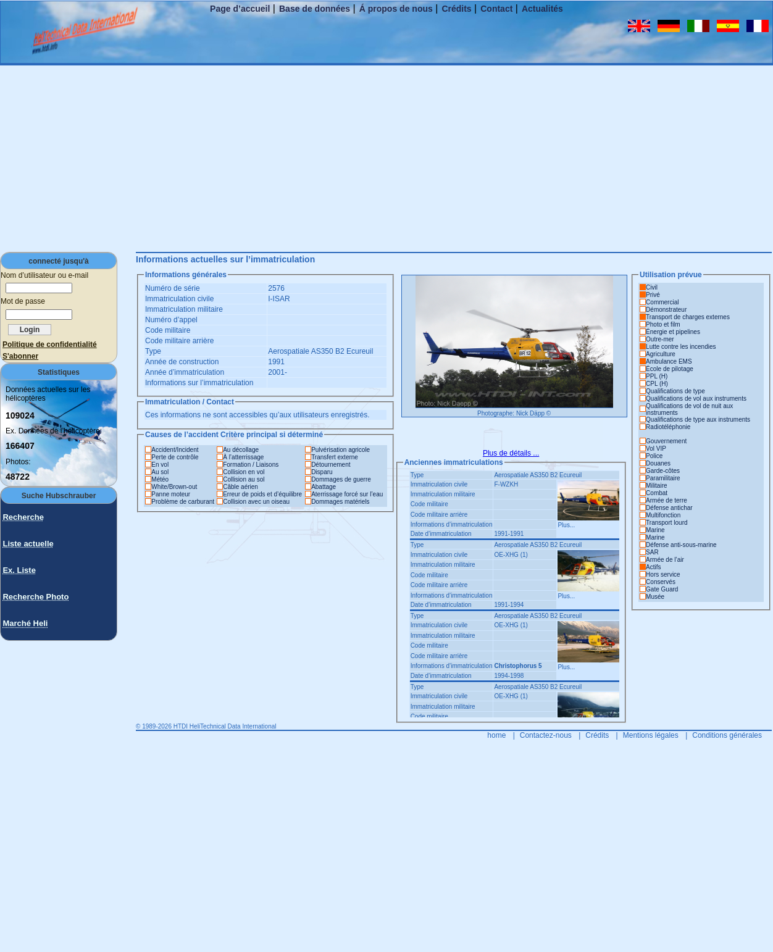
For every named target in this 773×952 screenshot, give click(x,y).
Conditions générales (727, 735)
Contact (496, 9)
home (496, 735)
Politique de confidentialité (49, 344)
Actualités (542, 9)
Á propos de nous (396, 9)
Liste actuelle (27, 543)
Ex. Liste (18, 570)
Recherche (22, 517)
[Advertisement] (386, 158)
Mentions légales (651, 735)
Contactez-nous (546, 735)
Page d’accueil (240, 9)
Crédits (456, 9)
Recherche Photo (35, 596)
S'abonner (20, 356)
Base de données (314, 9)
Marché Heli (25, 623)
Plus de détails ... (511, 453)
